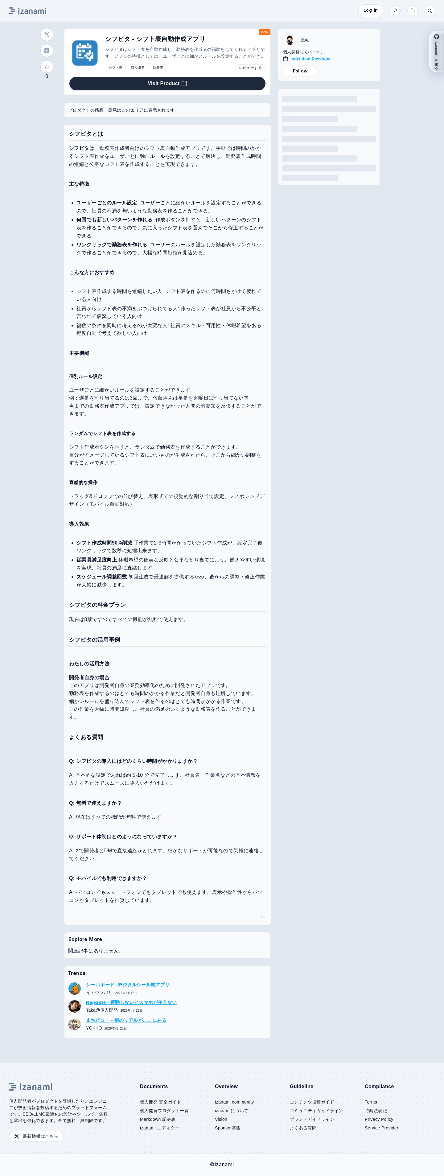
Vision (221, 1119)
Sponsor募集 (228, 1127)
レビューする (250, 68)
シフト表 (116, 67)
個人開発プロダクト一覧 (164, 1110)
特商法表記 (376, 1110)
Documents (154, 1086)
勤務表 (158, 67)
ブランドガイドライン (312, 1119)
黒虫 (305, 40)
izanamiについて (232, 1110)
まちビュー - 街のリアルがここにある (126, 1020)
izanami (224, 1165)
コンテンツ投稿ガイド (312, 1102)
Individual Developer (311, 58)
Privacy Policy (379, 1119)
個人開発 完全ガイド (160, 1102)
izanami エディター (159, 1127)
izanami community (234, 1102)
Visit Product (167, 83)
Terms (371, 1102)
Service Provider (381, 1127)
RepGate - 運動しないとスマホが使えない (131, 1002)
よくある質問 (303, 1127)
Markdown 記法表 (157, 1119)
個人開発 (138, 67)
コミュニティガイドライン (316, 1110)
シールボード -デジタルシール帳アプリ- (128, 984)
